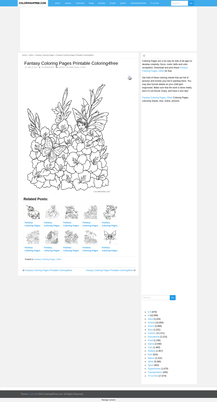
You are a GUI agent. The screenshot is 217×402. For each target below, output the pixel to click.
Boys (150, 330)
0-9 (149, 312)
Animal (68, 3)
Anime (151, 326)
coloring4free (47, 67)
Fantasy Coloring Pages (44, 55)
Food (91, 3)
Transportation (138, 3)
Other (113, 3)
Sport (123, 3)
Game (151, 344)
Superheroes (154, 368)
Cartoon (80, 3)
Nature (101, 3)
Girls (150, 347)
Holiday (151, 351)
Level (31, 394)
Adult (57, 3)
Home (24, 55)
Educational (154, 337)
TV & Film (154, 3)
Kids (150, 354)
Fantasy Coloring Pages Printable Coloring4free (48, 270)
